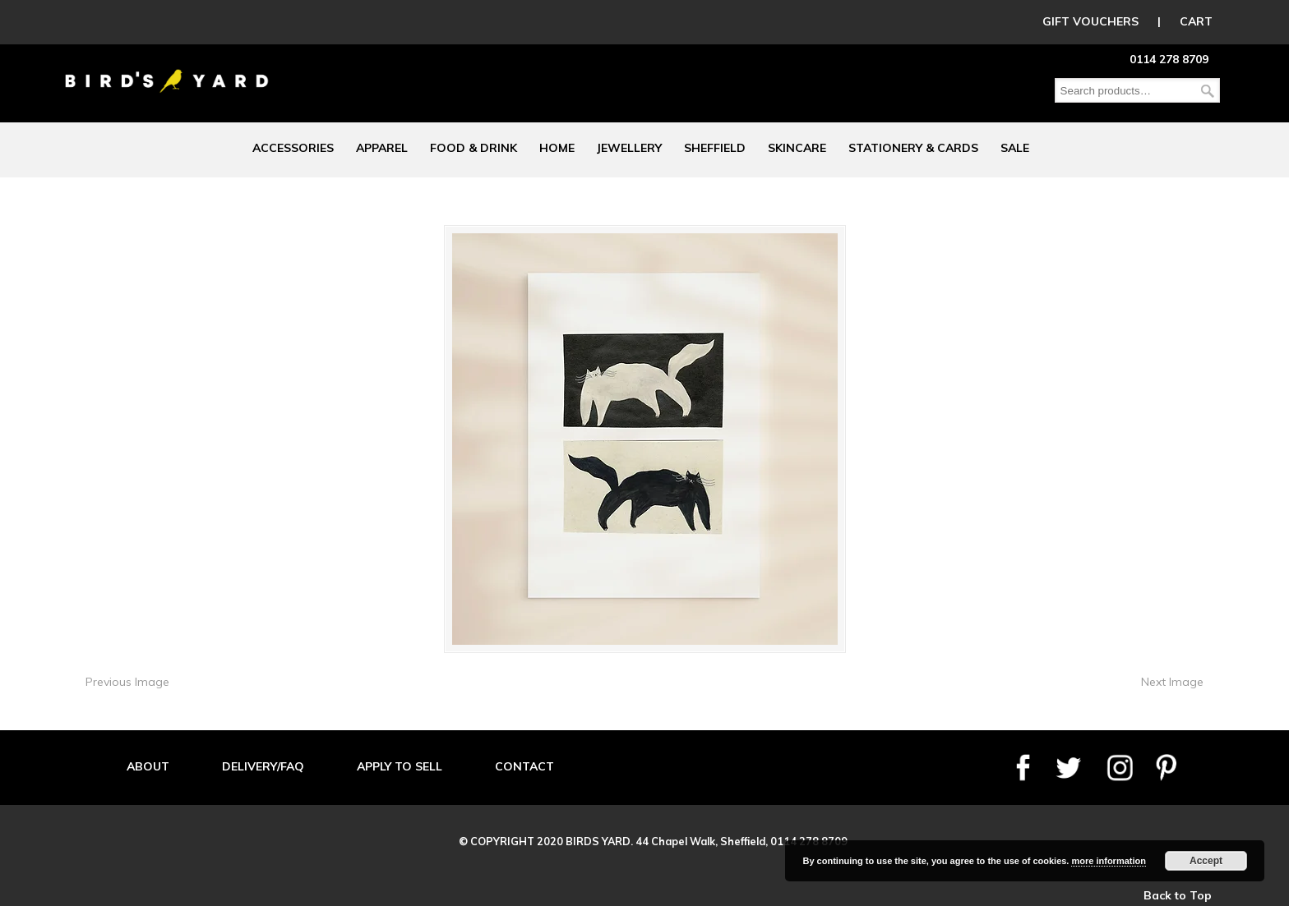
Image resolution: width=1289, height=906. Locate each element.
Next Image (1172, 681)
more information (1108, 861)
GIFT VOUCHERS (1090, 21)
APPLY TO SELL (399, 766)
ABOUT (148, 766)
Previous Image (127, 681)
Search (1207, 91)
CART (1196, 21)
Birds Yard (167, 69)
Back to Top (1177, 895)
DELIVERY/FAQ (263, 766)
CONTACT (524, 766)
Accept (1206, 861)
